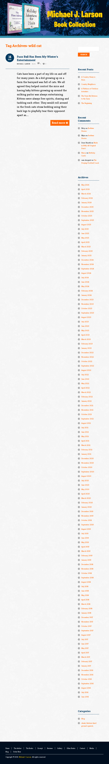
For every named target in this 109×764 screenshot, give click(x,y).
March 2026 (86, 193)
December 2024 (87, 260)
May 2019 (85, 542)
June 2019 (85, 538)
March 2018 (85, 604)
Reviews (50, 748)
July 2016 (84, 692)
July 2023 (85, 321)
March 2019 (85, 551)
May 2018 (85, 595)
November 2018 (87, 569)
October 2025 (86, 216)
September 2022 (87, 366)
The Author (18, 748)
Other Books (71, 748)
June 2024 (85, 282)
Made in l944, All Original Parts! (89, 145)
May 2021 (85, 436)
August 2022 (86, 370)
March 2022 (86, 392)
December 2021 (87, 405)
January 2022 (86, 401)
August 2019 (86, 529)
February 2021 (86, 449)
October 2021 (86, 414)
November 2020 (87, 463)
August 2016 (86, 688)
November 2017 (87, 622)
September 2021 (87, 419)
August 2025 (86, 224)
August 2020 (86, 476)
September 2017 (87, 630)
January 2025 (86, 255)
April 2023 (85, 335)
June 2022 (85, 379)
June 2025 (85, 233)
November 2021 (87, 410)
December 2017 (87, 617)
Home (7, 748)
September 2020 (87, 471)
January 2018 (86, 613)
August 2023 (86, 317)
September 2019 (87, 524)
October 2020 (86, 467)
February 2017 (86, 661)
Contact (82, 748)
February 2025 (87, 251)
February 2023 (87, 343)
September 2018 (87, 577)
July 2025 (85, 229)
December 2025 (87, 207)
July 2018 (84, 586)
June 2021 (85, 432)
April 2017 (85, 652)
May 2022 (85, 383)
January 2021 (86, 454)
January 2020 (86, 507)
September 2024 (87, 268)
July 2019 (84, 533)
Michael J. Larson (25, 757)
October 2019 (86, 520)
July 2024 (85, 277)
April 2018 (85, 599)
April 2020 (85, 494)
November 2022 (87, 357)
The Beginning (86, 103)
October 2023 (86, 308)
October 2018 (86, 573)
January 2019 (86, 560)
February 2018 (86, 608)
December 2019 (87, 511)
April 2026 (85, 189)
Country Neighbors (88, 84)
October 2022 (86, 361)
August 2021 (86, 423)
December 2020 (87, 458)
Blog (34, 64)
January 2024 (86, 295)
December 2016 (87, 670)
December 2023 (87, 299)
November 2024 (87, 264)
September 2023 (87, 313)
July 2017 (84, 639)
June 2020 (85, 485)
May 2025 (85, 238)
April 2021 (85, 441)
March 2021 (85, 445)
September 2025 (87, 220)
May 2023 (85, 330)
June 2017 (85, 644)
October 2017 (86, 626)
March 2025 (86, 246)
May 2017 (85, 648)
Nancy (83, 153)
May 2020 (85, 489)
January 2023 (86, 348)
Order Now (17, 752)
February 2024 (87, 291)
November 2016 (87, 674)
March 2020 (86, 498)
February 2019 (86, 555)
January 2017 (86, 666)
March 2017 (85, 657)
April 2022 (85, 388)
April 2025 (85, 242)
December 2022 (87, 352)
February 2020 (87, 502)
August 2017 (86, 635)
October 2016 (86, 679)
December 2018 (87, 564)
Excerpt (40, 748)
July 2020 (85, 480)
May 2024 (85, 286)
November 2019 (87, 516)
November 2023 (87, 304)
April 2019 (85, 546)
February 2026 (87, 198)
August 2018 (86, 582)
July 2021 (84, 427)
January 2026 (86, 202)
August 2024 (86, 273)
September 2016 (87, 683)
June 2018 (85, 591)
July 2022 (85, 374)
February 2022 (87, 396)
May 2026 (85, 185)
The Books (29, 748)
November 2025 (87, 211)
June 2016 (85, 697)
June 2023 (85, 326)
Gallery (59, 748)
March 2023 (86, 339)
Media (92, 748)
